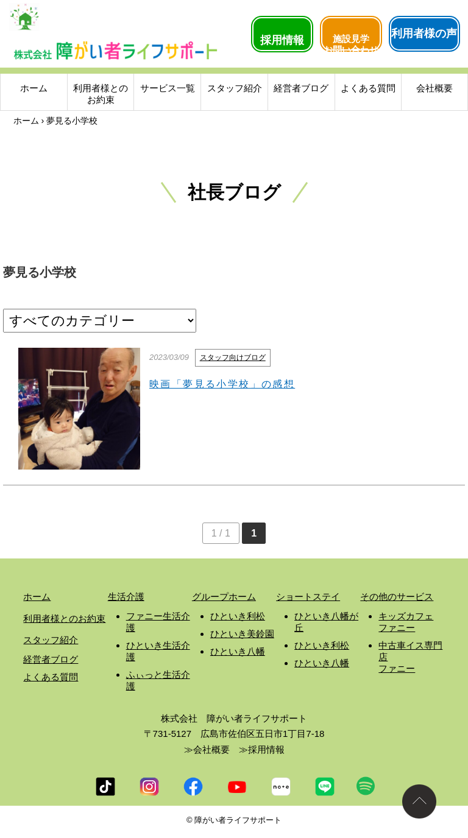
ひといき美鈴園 (242, 633)
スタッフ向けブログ (233, 357)
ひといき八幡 (237, 651)
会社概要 (434, 89)
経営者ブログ (301, 89)
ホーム (34, 89)
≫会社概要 (207, 749)
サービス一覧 (167, 89)
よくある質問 (368, 89)
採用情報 (282, 40)
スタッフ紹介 (234, 89)
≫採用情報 (262, 749)
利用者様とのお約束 (100, 95)
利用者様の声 (424, 33)
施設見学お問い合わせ (351, 42)
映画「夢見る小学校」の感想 (222, 384)
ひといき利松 (237, 616)
